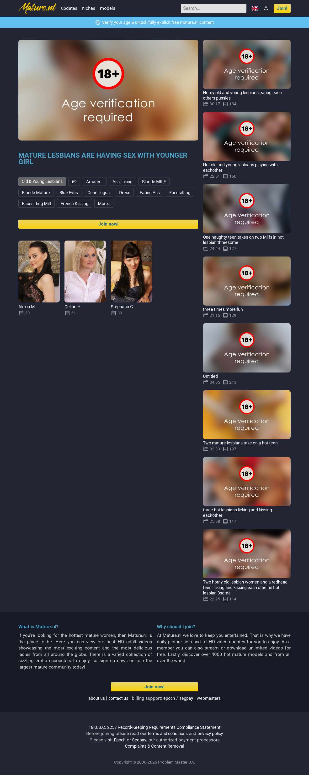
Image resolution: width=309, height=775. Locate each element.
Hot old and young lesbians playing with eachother (243, 167)
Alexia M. (27, 308)
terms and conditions (166, 733)
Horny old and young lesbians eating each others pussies (245, 95)
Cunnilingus (101, 193)
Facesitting (33, 204)
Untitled (210, 376)
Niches (88, 8)
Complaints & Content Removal (154, 746)
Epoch (119, 740)
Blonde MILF (161, 182)
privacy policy (211, 733)
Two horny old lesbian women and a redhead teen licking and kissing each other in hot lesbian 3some (246, 587)
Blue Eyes (70, 193)
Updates (69, 8)
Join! (282, 8)
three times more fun (224, 309)
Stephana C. (123, 308)
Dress (128, 193)
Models (107, 8)
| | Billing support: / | (154, 698)
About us (95, 698)
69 (77, 182)
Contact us (117, 698)
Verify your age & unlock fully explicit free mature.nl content (158, 22)
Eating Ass (154, 193)
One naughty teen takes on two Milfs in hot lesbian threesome (246, 239)
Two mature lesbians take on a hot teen (242, 443)
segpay (187, 698)
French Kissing (110, 204)
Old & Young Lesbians (44, 181)
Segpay (139, 740)
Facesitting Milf (70, 204)
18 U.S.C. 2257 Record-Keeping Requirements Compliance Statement (154, 727)
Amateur (98, 182)
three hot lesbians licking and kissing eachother (240, 512)
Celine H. (73, 308)
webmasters (210, 698)
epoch (169, 698)
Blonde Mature (36, 193)
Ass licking (127, 182)
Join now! (108, 225)
